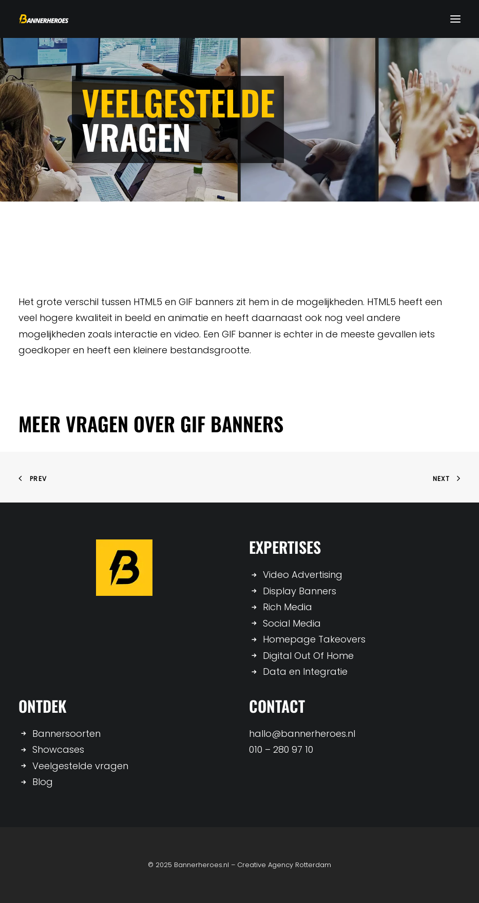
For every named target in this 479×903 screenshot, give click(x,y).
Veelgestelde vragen (80, 765)
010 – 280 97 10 (281, 749)
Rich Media (287, 606)
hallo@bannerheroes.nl (302, 733)
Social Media (292, 623)
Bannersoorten (66, 733)
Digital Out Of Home (308, 655)
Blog (42, 781)
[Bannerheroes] (43, 19)
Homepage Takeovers (314, 639)
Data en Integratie (305, 671)
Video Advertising (302, 574)
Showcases (58, 749)
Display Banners (299, 591)
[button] (455, 19)
